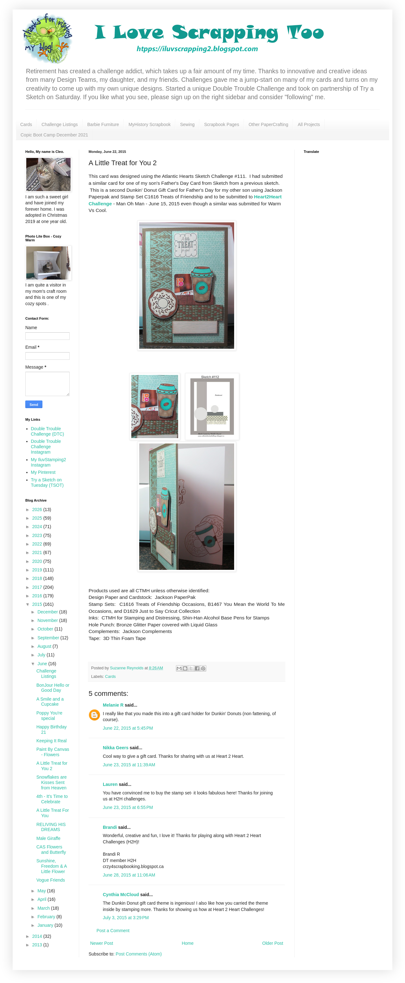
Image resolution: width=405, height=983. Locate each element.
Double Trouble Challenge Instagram (46, 447)
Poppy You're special (49, 715)
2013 (37, 944)
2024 (37, 526)
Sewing (187, 124)
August (44, 646)
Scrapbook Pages (221, 124)
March (44, 908)
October (45, 628)
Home (187, 943)
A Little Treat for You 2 (51, 766)
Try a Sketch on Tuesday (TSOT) (47, 482)
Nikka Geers (115, 747)
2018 (37, 578)
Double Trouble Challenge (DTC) (47, 431)
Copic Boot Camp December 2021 (54, 134)
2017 (37, 587)
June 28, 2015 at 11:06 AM (129, 874)
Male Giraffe (48, 838)
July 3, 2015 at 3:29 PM (126, 917)
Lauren (111, 784)
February (46, 916)
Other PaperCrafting (268, 124)
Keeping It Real (51, 740)
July (42, 654)
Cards (26, 124)
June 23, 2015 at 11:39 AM (129, 764)
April (42, 899)
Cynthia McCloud (121, 894)
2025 (37, 518)
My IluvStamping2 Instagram (48, 462)
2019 (37, 569)
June (42, 663)
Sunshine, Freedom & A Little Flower (51, 866)
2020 (37, 561)
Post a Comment (113, 930)
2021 (37, 552)
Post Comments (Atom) (139, 953)
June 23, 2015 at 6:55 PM (128, 807)
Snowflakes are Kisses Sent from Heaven (51, 782)
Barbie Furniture (103, 124)
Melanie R (113, 705)
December (48, 611)
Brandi (110, 827)
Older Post (272, 943)
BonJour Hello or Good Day (52, 688)
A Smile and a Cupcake (50, 702)
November (48, 620)
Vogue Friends (50, 880)
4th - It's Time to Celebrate (52, 799)
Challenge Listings (59, 124)
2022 (37, 543)
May (42, 890)
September (48, 637)
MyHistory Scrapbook (149, 124)
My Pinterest (43, 472)
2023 (37, 535)
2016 (37, 595)
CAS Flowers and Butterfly (51, 849)
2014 (37, 936)
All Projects (309, 124)
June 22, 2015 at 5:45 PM (128, 728)
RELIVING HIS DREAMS (51, 827)
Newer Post (101, 943)
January (45, 925)
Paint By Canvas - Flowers (52, 752)
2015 (37, 604)
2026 (37, 509)
